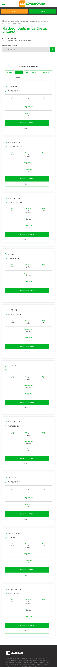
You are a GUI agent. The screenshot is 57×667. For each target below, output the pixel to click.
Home (3, 20)
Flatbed (19, 72)
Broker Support (25, 628)
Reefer (34, 72)
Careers (41, 660)
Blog (7, 631)
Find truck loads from (9, 46)
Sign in (43, 11)
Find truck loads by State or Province (11, 23)
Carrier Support (25, 626)
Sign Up (14, 11)
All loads (9, 72)
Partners (8, 626)
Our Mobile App (40, 628)
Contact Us (8, 663)
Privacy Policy (20, 660)
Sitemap (15, 663)
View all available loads (47, 55)
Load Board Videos (26, 631)
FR (20, 663)
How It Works (39, 626)
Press (7, 628)
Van (27, 72)
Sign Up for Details (17, 123)
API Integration (29, 660)
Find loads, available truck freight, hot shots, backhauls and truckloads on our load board (25, 21)
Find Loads (39, 624)
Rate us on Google (28, 663)
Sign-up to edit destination (24, 40)
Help (36, 660)
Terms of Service (10, 660)
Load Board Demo (41, 631)
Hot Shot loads (45, 72)
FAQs (22, 624)
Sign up (18, 77)
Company (8, 624)
